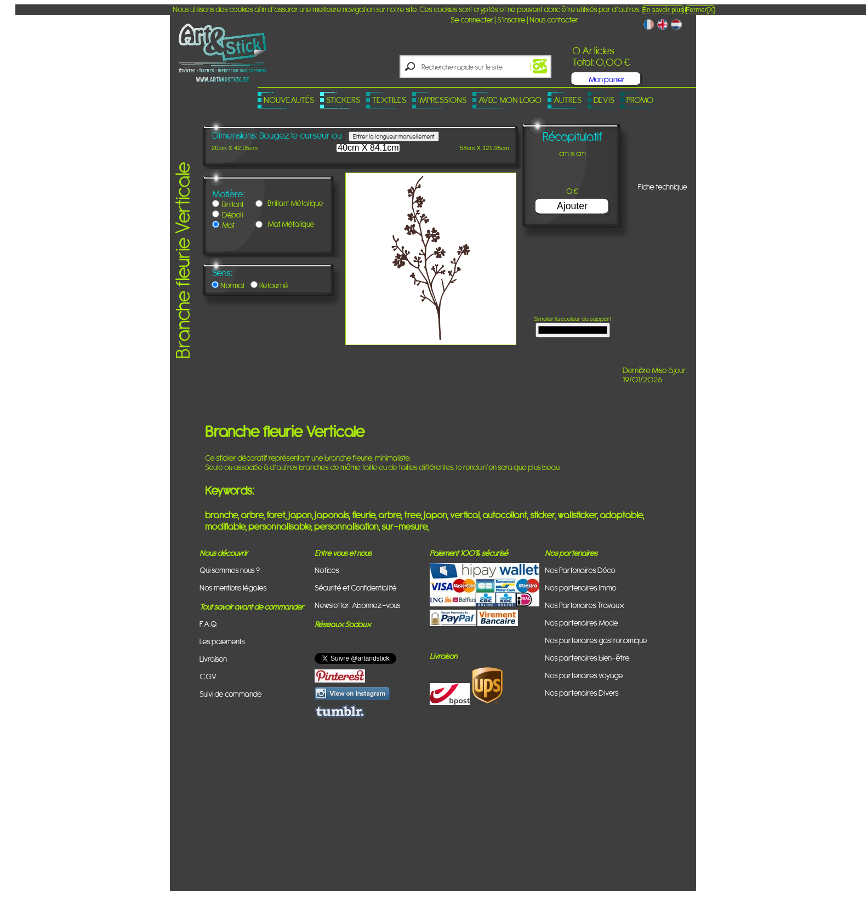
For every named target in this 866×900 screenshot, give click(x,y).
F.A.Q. (209, 623)
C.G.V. (208, 676)
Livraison (213, 658)
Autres (568, 100)
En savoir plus (662, 10)
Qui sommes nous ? (230, 570)
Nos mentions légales (233, 587)
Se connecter (472, 19)
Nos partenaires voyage (584, 675)
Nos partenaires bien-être (587, 657)
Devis (604, 100)
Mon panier (607, 79)
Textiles (389, 100)
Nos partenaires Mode (581, 622)
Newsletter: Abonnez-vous (358, 605)
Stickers (343, 100)
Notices (327, 570)
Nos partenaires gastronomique (596, 640)
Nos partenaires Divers (582, 692)
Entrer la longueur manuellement (394, 136)
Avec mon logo (510, 100)
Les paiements (222, 641)
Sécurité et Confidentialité (356, 587)
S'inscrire (511, 19)
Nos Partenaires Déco (580, 570)
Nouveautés (289, 100)
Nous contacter (553, 19)
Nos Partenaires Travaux (584, 605)
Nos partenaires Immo (581, 587)
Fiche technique (662, 186)
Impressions (442, 100)
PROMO (639, 100)
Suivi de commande (231, 693)
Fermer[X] (700, 10)
